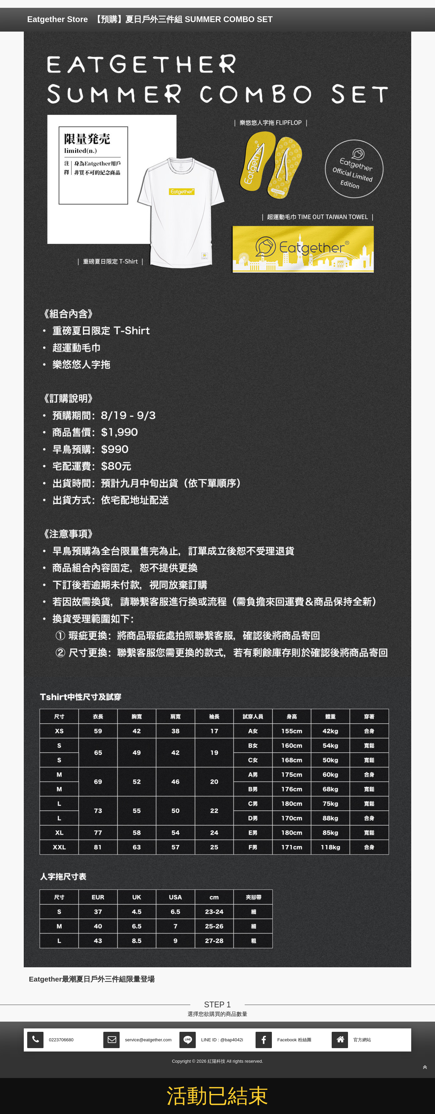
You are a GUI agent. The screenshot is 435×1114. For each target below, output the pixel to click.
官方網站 (362, 1039)
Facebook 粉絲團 (294, 1039)
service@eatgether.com (148, 1039)
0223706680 (61, 1039)
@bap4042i (231, 1039)
